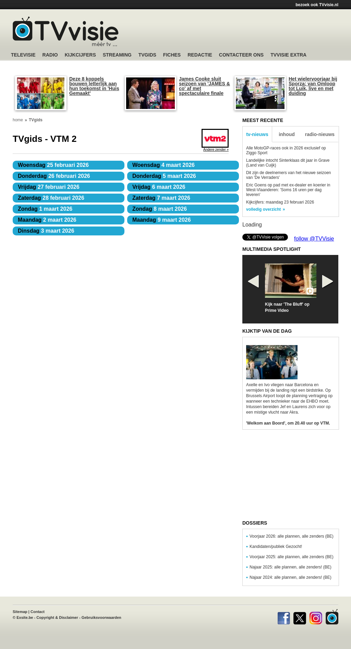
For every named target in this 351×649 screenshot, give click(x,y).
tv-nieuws (257, 134)
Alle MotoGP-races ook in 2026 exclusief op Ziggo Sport (286, 150)
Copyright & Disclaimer (57, 617)
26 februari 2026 (54, 176)
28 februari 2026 (51, 198)
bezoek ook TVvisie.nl (316, 4)
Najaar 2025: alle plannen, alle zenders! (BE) (290, 567)
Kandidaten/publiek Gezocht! (276, 546)
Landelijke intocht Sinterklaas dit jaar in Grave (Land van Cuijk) (287, 163)
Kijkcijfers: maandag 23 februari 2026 (280, 202)
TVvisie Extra (288, 55)
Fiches (172, 55)
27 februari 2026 (49, 187)
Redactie (199, 55)
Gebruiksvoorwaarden (101, 617)
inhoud (287, 134)
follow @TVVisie (314, 239)
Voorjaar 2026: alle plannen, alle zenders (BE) (292, 536)
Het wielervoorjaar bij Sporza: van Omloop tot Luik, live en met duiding (313, 86)
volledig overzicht (263, 209)
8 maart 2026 (159, 209)
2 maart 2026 (47, 220)
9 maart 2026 (161, 220)
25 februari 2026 (53, 165)
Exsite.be (24, 617)
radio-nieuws (320, 134)
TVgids (147, 55)
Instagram (316, 617)
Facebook (283, 617)
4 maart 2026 (163, 165)
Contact (38, 612)
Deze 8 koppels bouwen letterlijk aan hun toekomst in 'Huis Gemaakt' (94, 86)
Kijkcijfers (80, 55)
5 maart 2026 (164, 176)
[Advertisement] (240, 32)
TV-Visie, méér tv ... (66, 31)
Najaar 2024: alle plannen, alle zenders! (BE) (290, 577)
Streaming (117, 55)
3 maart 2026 (46, 231)
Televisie (23, 55)
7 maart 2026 (161, 198)
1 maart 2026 (45, 209)
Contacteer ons (241, 55)
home (18, 120)
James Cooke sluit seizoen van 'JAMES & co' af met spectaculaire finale (204, 86)
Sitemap (20, 612)
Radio (50, 55)
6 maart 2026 (158, 187)
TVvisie (332, 617)
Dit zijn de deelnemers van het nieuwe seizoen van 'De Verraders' (288, 175)
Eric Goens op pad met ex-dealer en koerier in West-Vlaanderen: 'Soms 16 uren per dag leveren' (288, 190)
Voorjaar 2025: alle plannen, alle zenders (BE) (292, 556)
